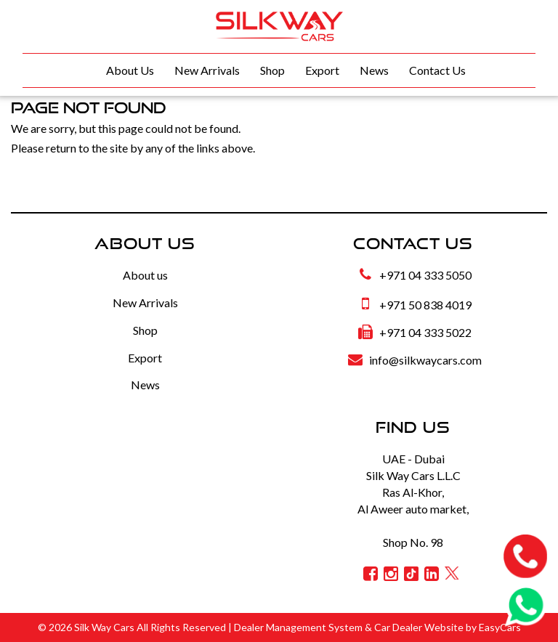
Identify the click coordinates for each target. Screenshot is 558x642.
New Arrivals (207, 70)
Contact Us (437, 70)
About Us (130, 70)
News (374, 70)
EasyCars (500, 627)
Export (322, 70)
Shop (272, 70)
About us (145, 275)
